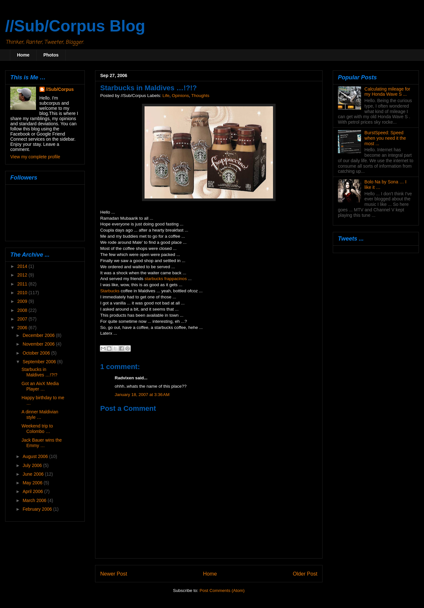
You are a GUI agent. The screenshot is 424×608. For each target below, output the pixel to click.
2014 (23, 266)
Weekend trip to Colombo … (37, 428)
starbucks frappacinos (166, 278)
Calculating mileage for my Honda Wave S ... (387, 91)
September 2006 (39, 361)
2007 (23, 319)
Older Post (305, 574)
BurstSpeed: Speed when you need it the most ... (385, 138)
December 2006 (39, 335)
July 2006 (32, 465)
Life (166, 95)
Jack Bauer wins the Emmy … (42, 442)
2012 (23, 275)
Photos (50, 54)
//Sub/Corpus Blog (75, 26)
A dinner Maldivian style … (40, 414)
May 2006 (32, 482)
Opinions (180, 95)
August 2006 (35, 456)
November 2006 (39, 344)
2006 (23, 327)
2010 (23, 292)
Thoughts (200, 95)
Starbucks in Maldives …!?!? (39, 372)
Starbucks (109, 290)
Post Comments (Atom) (221, 590)
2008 (23, 310)
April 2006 (33, 491)
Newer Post (113, 574)
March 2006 (35, 500)
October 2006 (36, 353)
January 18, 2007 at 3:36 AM (142, 394)
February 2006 (37, 509)
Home (23, 54)
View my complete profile (35, 156)
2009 (23, 301)
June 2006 (33, 474)
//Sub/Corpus (60, 89)
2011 (23, 283)
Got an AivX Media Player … (40, 386)
